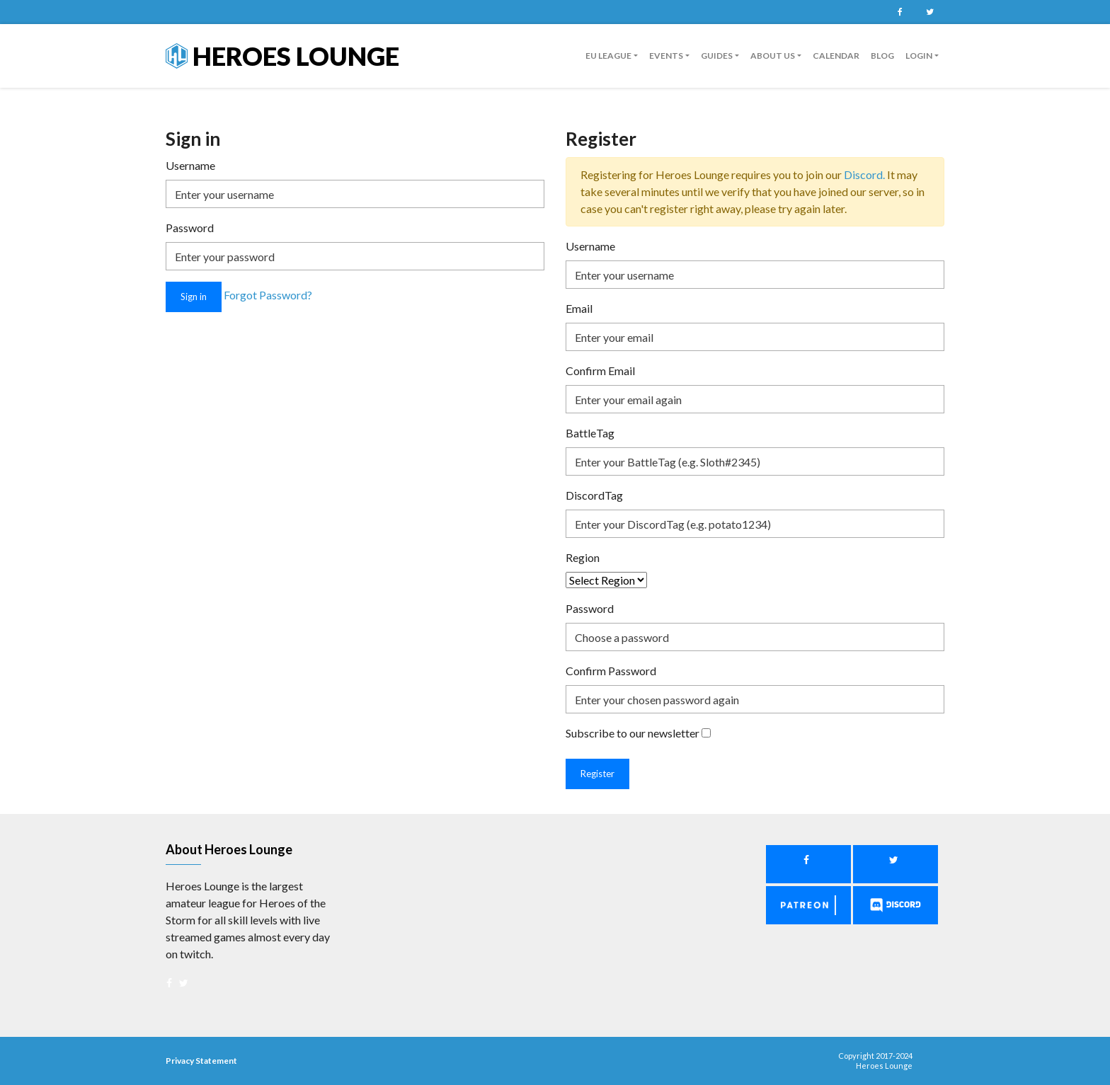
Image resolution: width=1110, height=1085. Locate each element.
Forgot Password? (268, 295)
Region (583, 557)
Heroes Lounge (282, 55)
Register (597, 773)
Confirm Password (611, 670)
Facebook (900, 12)
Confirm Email (600, 370)
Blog (882, 55)
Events (666, 55)
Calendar (836, 55)
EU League (608, 55)
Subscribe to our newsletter (632, 733)
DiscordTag (594, 495)
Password (190, 227)
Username (190, 165)
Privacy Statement (201, 1060)
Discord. (865, 174)
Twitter (929, 12)
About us (772, 55)
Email (579, 308)
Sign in (194, 296)
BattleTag (590, 433)
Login (918, 55)
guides (717, 55)
